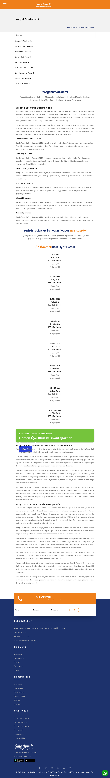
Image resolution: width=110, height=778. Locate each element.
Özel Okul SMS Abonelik (24, 68)
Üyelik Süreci (18, 666)
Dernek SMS (18, 730)
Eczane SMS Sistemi (21, 718)
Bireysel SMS (19, 692)
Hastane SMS (19, 734)
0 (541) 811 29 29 (22, 636)
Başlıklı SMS (18, 688)
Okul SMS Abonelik (22, 62)
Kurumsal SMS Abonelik (24, 46)
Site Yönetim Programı (22, 726)
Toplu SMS (18, 684)
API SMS (17, 700)
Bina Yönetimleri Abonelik (24, 73)
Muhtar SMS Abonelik (23, 78)
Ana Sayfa (71, 27)
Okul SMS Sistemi (20, 722)
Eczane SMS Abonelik (23, 52)
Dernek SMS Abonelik (23, 57)
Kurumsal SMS (19, 738)
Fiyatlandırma (19, 658)
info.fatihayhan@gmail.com (26, 640)
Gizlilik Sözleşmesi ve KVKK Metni (26, 752)
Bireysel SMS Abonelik (23, 41)
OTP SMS (17, 704)
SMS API (17, 662)
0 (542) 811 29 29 (22, 632)
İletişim (16, 670)
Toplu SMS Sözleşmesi (22, 756)
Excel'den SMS (19, 696)
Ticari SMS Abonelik (22, 84)
